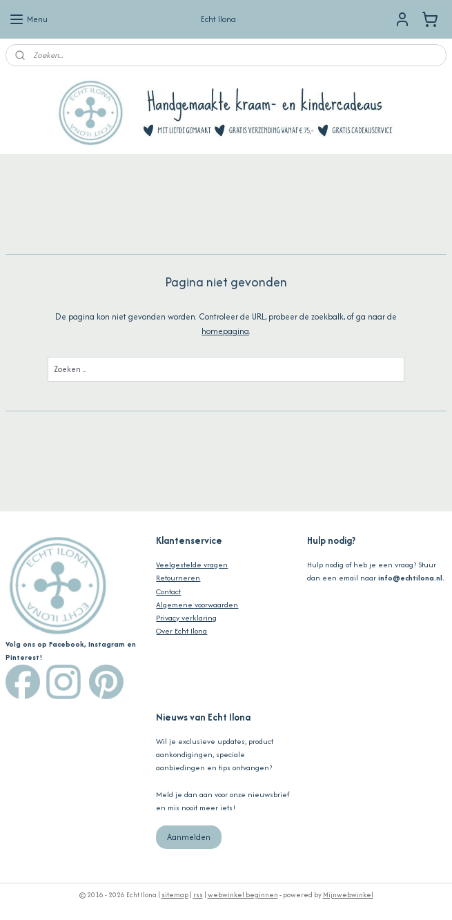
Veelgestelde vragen (192, 564)
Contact (168, 591)
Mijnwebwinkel (348, 895)
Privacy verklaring (186, 617)
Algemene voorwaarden (197, 604)
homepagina (225, 331)
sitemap (174, 895)
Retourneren (178, 577)
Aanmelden (188, 837)
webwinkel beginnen (243, 895)
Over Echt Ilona (181, 630)
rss (198, 895)
